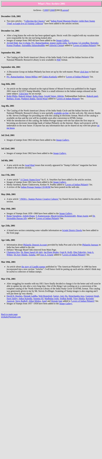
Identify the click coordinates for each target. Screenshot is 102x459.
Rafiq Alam (38, 96)
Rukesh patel (92, 96)
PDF (59, 60)
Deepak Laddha (30, 296)
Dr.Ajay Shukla (21, 255)
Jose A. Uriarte (46, 255)
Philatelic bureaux (90, 245)
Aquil (44, 301)
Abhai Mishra (34, 301)
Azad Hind (30, 165)
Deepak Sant (56, 301)
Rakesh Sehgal (25, 96)
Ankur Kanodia (25, 298)
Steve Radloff (21, 301)
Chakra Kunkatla (49, 77)
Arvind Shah (12, 43)
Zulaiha (32, 255)
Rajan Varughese (14, 216)
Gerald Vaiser (50, 96)
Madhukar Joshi (52, 298)
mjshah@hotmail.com (11, 317)
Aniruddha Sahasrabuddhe (33, 45)
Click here (23, 93)
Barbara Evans (13, 98)
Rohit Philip (12, 96)
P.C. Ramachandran (40, 43)
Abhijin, (60, 96)
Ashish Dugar (29, 216)
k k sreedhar (84, 43)
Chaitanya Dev (13, 252)
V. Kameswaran (43, 216)
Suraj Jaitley (12, 298)
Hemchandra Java (76, 296)
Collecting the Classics (34, 21)
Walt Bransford (45, 296)
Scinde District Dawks (72, 230)
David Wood (42, 98)
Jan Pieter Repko (51, 252)
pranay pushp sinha (58, 43)
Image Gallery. (62, 40)
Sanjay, (56, 296)
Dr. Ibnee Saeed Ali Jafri (32, 252)
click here (84, 72)
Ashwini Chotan (56, 45)
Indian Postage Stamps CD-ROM (35, 187)
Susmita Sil (38, 298)
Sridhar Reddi (66, 298)
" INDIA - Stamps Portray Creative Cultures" (39, 199)
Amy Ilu (63, 296)
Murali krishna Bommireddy (63, 216)
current (65, 10)
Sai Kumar (73, 43)
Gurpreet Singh (92, 296)
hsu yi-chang (24, 43)
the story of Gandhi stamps (33, 266)
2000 (52, 10)
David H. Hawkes (14, 296)
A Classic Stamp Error (30, 179)
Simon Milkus (31, 77)
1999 (46, 10)
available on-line (61, 113)
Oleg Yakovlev (79, 252)
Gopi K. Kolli (66, 252)
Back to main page (9, 314)
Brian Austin (82, 216)
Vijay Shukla (79, 298)
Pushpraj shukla (28, 98)
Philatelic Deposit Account (35, 245)
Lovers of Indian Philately (84, 45)
